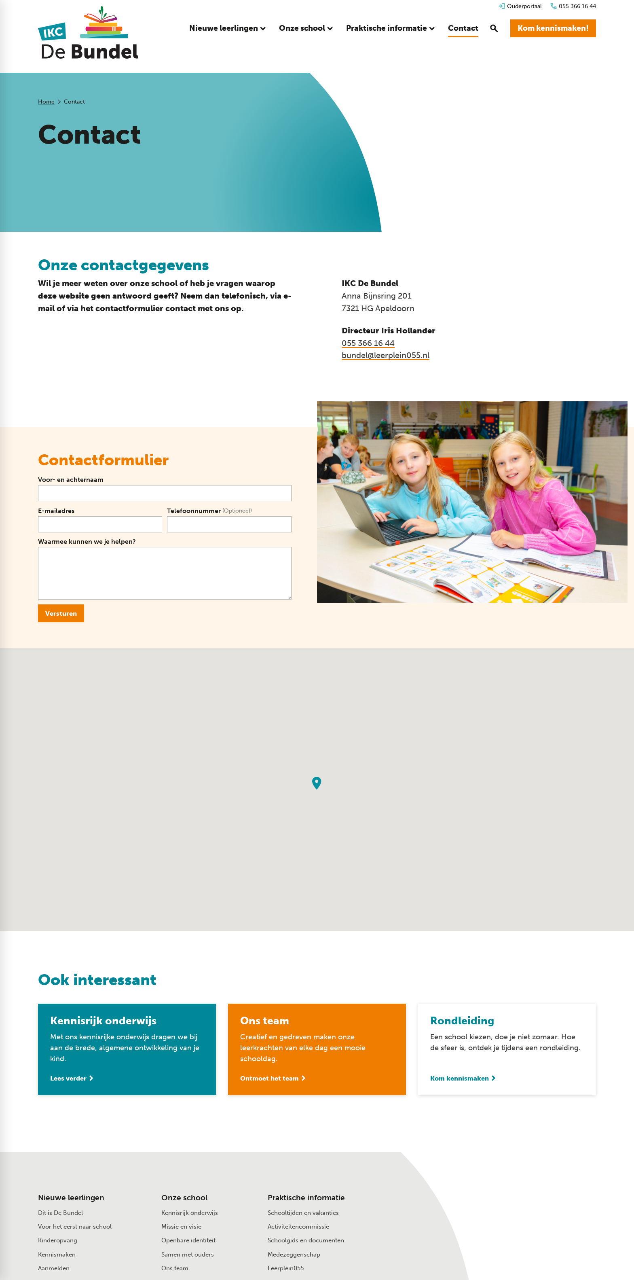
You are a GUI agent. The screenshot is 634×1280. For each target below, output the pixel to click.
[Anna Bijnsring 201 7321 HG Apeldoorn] (513, 1214)
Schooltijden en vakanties (303, 1212)
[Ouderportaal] (520, 6)
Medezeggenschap (294, 1254)
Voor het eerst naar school (75, 1226)
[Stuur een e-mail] (508, 1197)
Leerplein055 (286, 1268)
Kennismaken (57, 1254)
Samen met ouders (187, 1254)
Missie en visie (181, 1226)
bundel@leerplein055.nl (385, 355)
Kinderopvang (57, 1240)
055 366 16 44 (368, 343)
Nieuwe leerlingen (71, 1197)
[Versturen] (61, 613)
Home (46, 101)
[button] (316, 783)
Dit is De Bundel (60, 1212)
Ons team (174, 1268)
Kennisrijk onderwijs (189, 1212)
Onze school (184, 1197)
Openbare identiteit (188, 1240)
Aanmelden (54, 1268)
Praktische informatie (306, 1197)
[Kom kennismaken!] (553, 28)
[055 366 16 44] (573, 6)
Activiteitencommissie (298, 1226)
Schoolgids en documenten (306, 1240)
